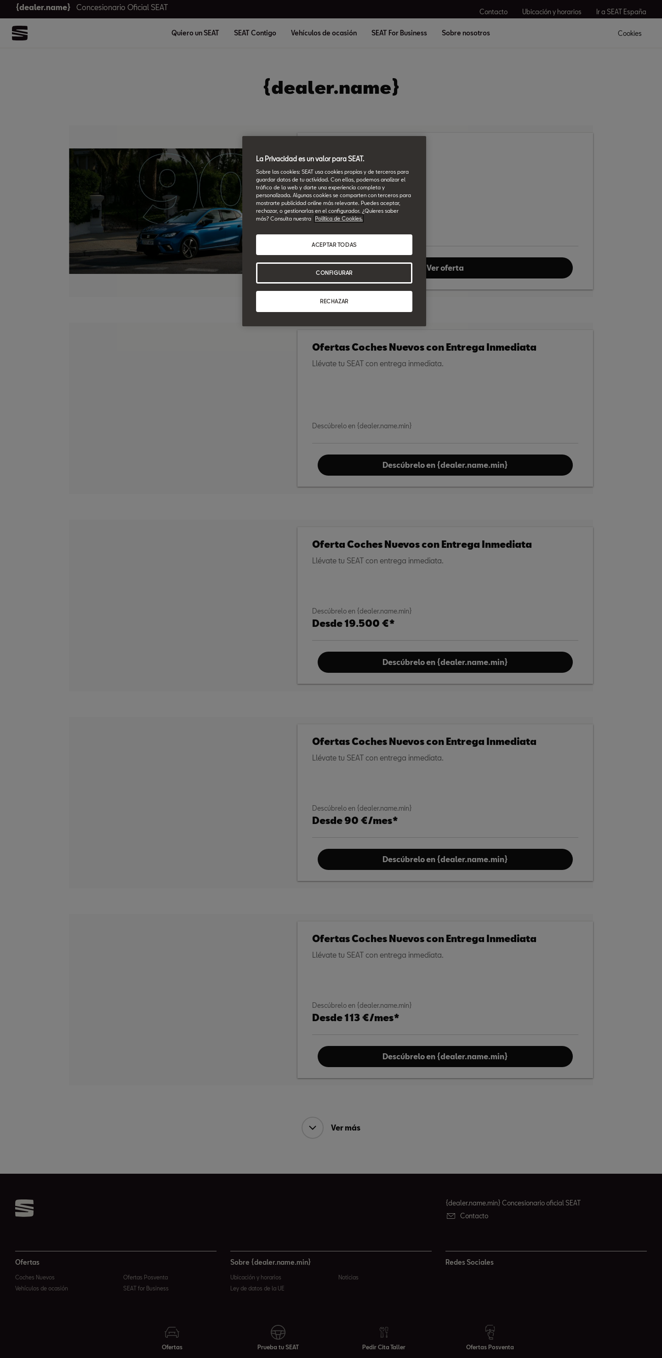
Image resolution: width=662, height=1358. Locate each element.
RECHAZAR (334, 301)
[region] (334, 231)
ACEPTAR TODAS (334, 245)
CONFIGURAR (334, 273)
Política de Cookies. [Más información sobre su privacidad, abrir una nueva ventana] (339, 219)
